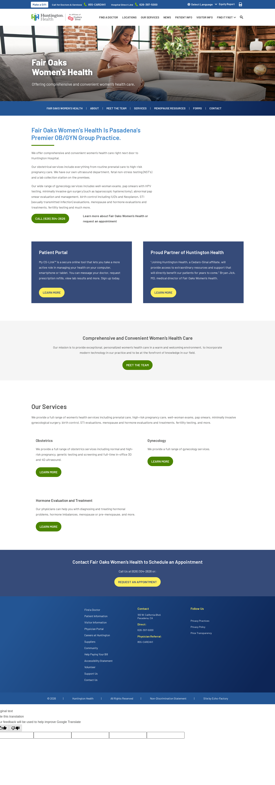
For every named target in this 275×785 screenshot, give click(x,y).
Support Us (91, 673)
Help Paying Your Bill (96, 654)
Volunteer (89, 667)
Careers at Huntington (97, 635)
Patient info (183, 17)
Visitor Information (95, 622)
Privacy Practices (200, 620)
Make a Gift (39, 4)
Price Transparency (201, 633)
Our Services (150, 17)
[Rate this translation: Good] (52, 735)
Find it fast (225, 17)
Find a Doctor (108, 17)
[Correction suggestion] (128, 735)
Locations (129, 17)
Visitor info (204, 17)
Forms (197, 108)
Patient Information (96, 616)
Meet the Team (116, 108)
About (94, 108)
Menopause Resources (170, 108)
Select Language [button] (202, 4)
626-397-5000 (148, 4)
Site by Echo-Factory (215, 698)
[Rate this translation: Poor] (90, 735)
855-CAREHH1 (97, 4)
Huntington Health (82, 698)
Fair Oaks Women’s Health (65, 108)
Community (91, 648)
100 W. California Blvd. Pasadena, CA (149, 616)
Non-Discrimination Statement (168, 698)
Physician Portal (93, 628)
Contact (215, 108)
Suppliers (89, 641)
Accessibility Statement (98, 660)
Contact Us (91, 679)
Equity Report (227, 4)
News (167, 17)
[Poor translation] (15, 728)
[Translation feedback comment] (166, 735)
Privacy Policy (198, 626)
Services (140, 108)
